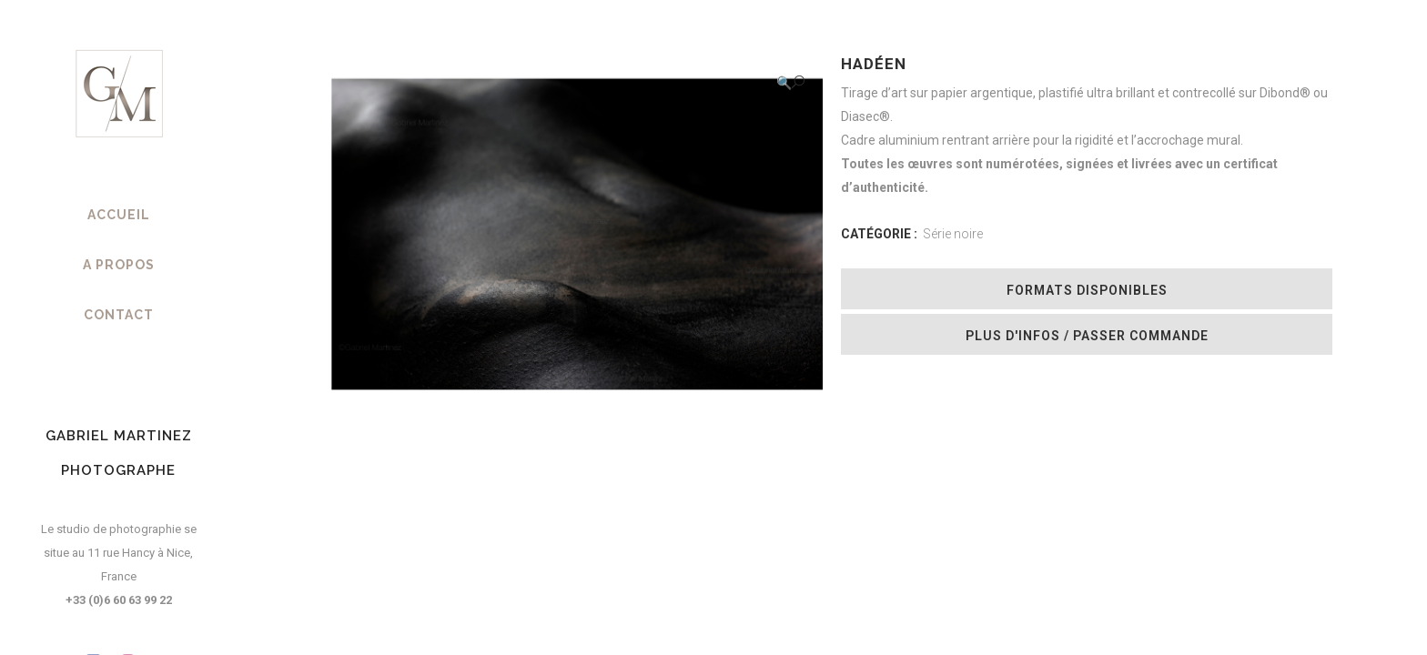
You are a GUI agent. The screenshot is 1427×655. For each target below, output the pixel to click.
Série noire (953, 234)
